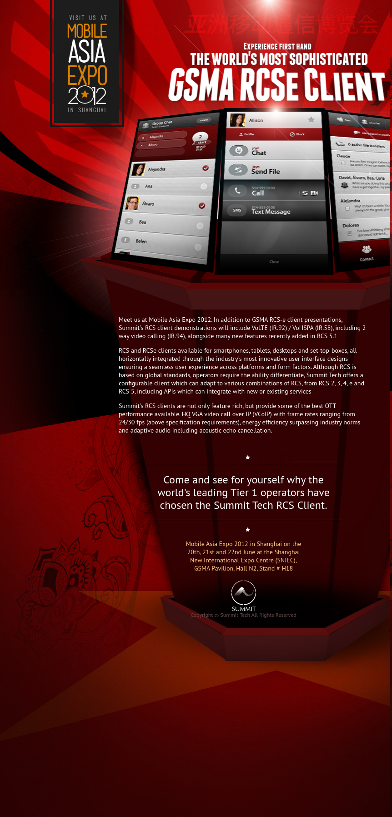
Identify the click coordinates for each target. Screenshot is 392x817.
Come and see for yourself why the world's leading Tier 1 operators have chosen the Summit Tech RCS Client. (243, 492)
